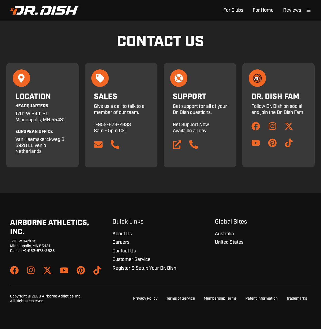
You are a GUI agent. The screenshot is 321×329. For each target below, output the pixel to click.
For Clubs (233, 10)
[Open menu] (308, 10)
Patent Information (261, 298)
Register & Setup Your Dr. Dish (144, 268)
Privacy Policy (145, 298)
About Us (122, 234)
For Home (263, 10)
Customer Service (131, 259)
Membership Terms (220, 298)
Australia (224, 234)
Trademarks (296, 298)
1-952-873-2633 (112, 125)
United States (229, 242)
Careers (120, 242)
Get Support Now (191, 125)
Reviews (292, 10)
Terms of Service (180, 298)
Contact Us (124, 251)
